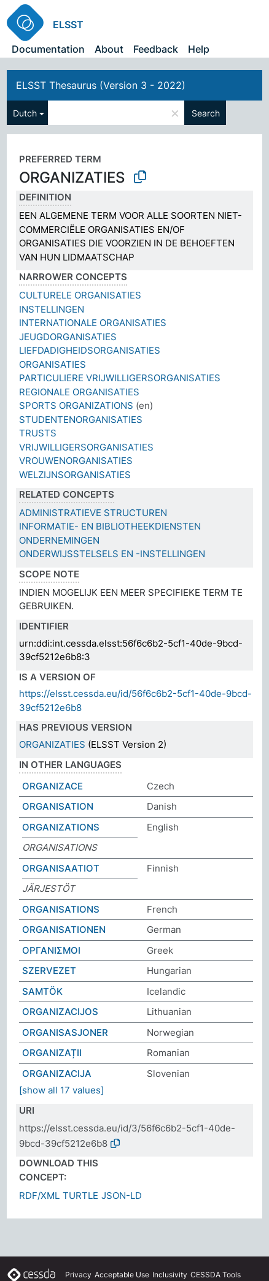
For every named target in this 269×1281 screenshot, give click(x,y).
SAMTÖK (42, 991)
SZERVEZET (49, 970)
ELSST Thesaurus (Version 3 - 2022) (100, 85)
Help (198, 49)
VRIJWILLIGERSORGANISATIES (86, 447)
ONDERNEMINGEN (59, 540)
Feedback (155, 49)
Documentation (48, 49)
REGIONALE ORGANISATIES (79, 392)
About (109, 49)
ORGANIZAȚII (52, 1053)
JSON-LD (121, 1195)
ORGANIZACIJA (57, 1073)
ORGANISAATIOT (60, 868)
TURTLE (80, 1195)
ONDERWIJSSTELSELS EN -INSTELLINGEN (112, 554)
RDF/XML (39, 1195)
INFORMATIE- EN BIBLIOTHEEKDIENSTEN (110, 526)
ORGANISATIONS (60, 909)
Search (206, 113)
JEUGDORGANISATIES (68, 337)
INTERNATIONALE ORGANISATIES (92, 323)
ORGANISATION (57, 806)
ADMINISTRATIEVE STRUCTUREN (93, 513)
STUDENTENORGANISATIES (80, 419)
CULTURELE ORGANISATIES (80, 295)
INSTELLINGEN (51, 309)
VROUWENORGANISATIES (76, 460)
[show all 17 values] (61, 1090)
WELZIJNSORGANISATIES (75, 475)
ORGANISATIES (52, 364)
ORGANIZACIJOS (60, 1011)
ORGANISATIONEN (64, 929)
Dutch (25, 113)
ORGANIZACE (52, 786)
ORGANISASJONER (65, 1032)
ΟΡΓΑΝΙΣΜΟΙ (51, 950)
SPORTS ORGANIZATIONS (76, 405)
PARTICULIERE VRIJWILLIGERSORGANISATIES (119, 378)
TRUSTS (38, 433)
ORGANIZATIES (52, 744)
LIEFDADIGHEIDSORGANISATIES (89, 350)
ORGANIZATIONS (60, 827)
